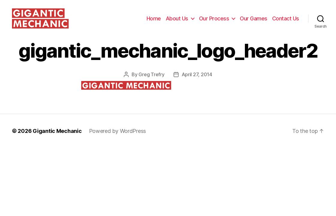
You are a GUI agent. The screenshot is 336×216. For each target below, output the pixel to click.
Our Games (253, 22)
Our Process (214, 22)
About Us (177, 22)
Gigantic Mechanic (57, 138)
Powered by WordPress (117, 138)
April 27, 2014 (197, 81)
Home (154, 22)
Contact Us (285, 22)
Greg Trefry (151, 81)
